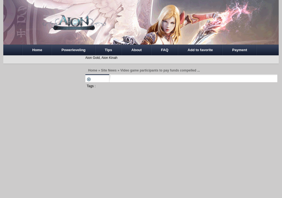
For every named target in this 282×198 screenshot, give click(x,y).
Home (37, 50)
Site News (109, 70)
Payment (239, 50)
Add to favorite (200, 50)
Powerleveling (73, 50)
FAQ (165, 50)
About (136, 50)
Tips (108, 50)
